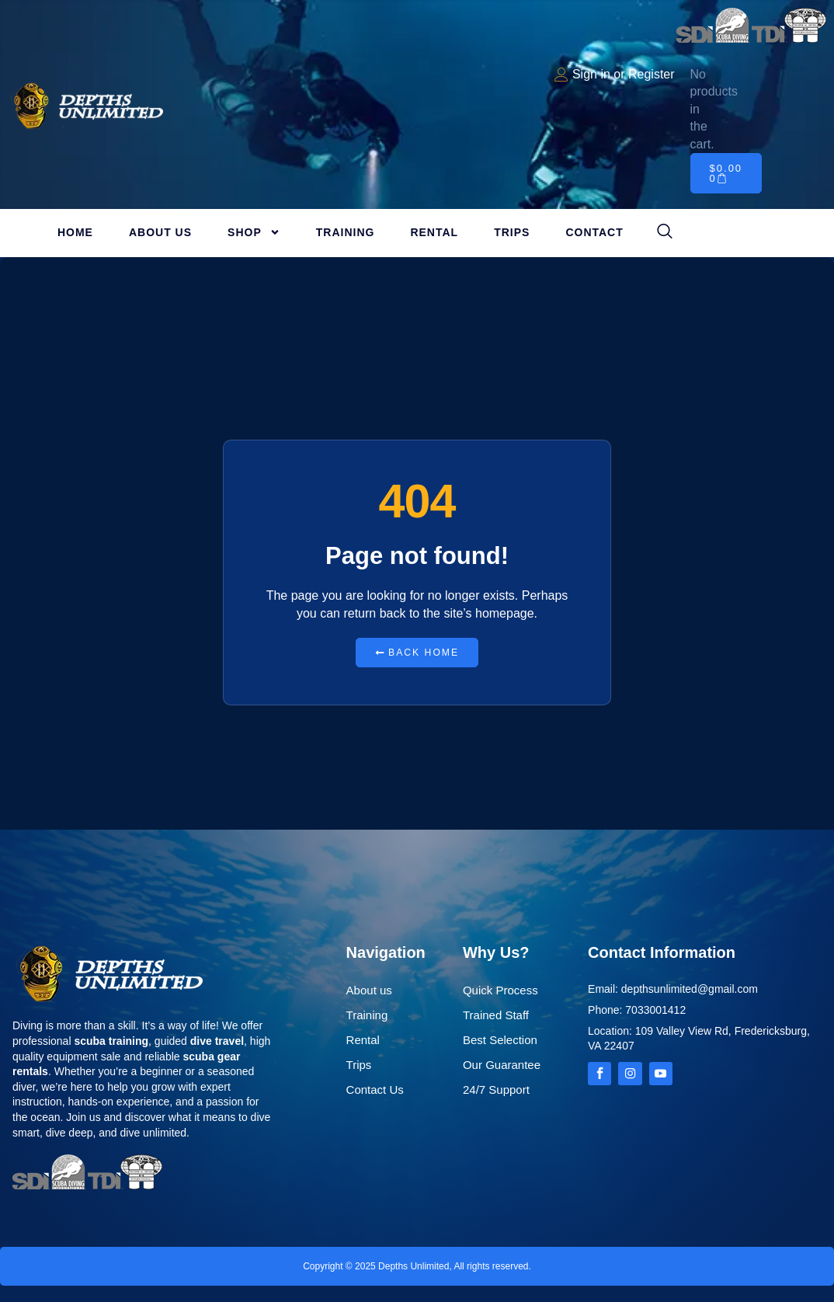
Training (345, 232)
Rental (434, 232)
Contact (594, 232)
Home (75, 232)
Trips (512, 232)
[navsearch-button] (664, 232)
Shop (254, 232)
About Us (160, 232)
